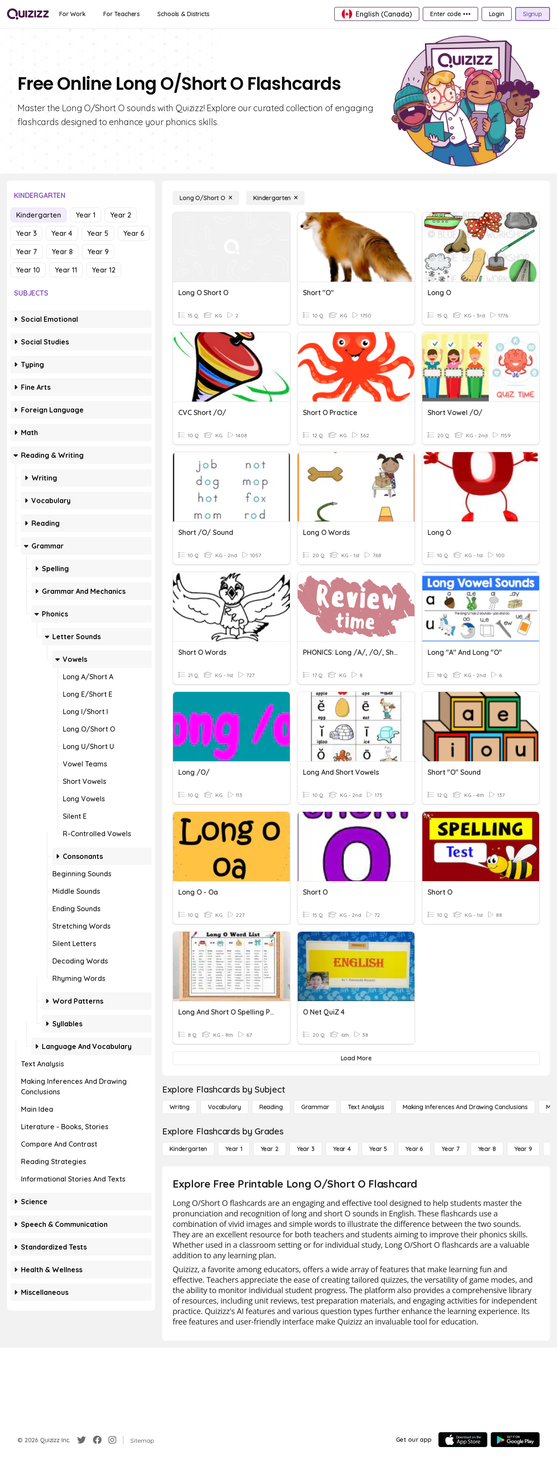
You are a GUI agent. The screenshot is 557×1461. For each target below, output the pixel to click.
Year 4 (61, 233)
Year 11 (66, 270)
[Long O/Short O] (206, 198)
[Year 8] (487, 1149)
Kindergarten (38, 215)
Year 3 (26, 233)
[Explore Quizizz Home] (28, 14)
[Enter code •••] (450, 14)
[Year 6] (414, 1149)
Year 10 (28, 270)
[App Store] (462, 1439)
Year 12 (103, 270)
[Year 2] (269, 1149)
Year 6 (133, 233)
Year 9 (98, 251)
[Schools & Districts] (183, 14)
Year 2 (120, 215)
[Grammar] (315, 1107)
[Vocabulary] (224, 1107)
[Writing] (179, 1107)
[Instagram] (112, 1440)
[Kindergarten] (275, 198)
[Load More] (356, 1058)
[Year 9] (523, 1149)
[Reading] (271, 1107)
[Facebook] (97, 1440)
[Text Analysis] (366, 1107)
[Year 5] (378, 1149)
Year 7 (26, 251)
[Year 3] (305, 1149)
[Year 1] (233, 1149)
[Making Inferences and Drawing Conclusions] (465, 1107)
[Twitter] (81, 1440)
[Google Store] (515, 1439)
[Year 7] (450, 1149)
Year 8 (62, 251)
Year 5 (98, 233)
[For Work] (72, 14)
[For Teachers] (121, 14)
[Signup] (532, 14)
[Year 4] (342, 1149)
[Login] (497, 14)
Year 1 (85, 215)
